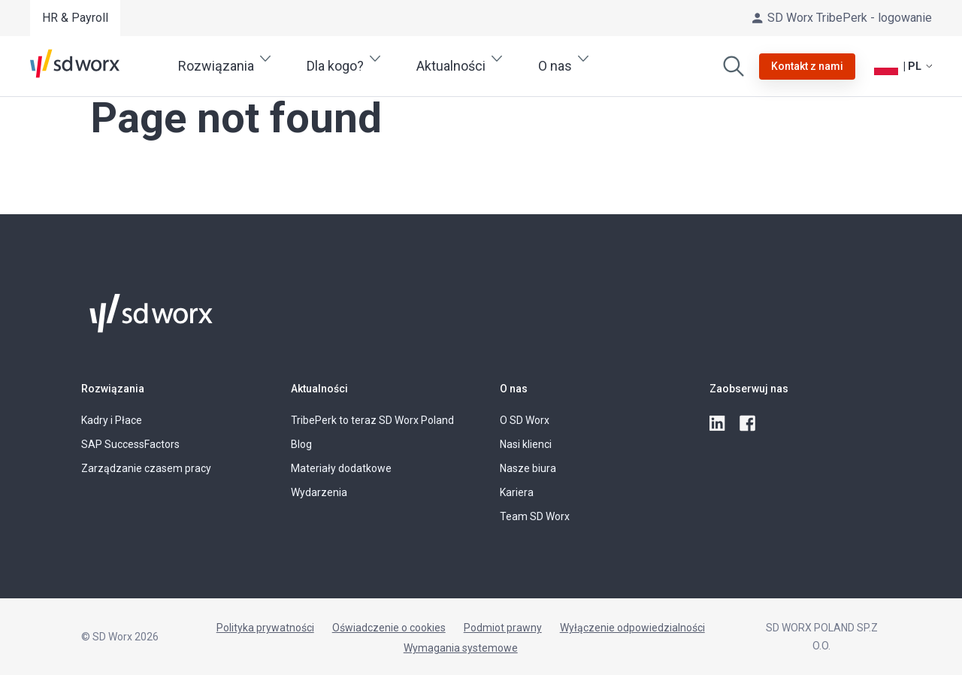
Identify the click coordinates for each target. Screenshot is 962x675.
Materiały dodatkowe (341, 468)
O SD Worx (524, 420)
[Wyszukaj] (733, 66)
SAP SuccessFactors (130, 444)
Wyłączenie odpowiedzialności (632, 628)
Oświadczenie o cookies (389, 628)
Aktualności (319, 389)
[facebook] (749, 424)
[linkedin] (718, 424)
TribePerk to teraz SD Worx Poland (372, 420)
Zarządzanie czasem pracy (146, 468)
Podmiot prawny (503, 628)
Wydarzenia (319, 492)
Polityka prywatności (265, 628)
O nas (514, 389)
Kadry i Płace (111, 420)
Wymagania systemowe (461, 648)
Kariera (517, 492)
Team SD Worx (535, 516)
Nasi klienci (526, 444)
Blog (301, 444)
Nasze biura (528, 468)
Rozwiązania (112, 389)
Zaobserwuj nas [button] (748, 389)
